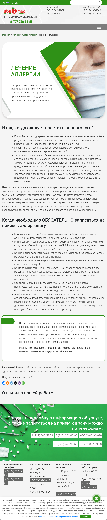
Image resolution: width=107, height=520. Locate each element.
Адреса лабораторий (89, 485)
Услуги (16, 35)
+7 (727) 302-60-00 (54, 13)
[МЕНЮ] (99, 27)
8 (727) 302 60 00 (66, 435)
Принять (85, 517)
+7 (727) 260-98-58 (91, 13)
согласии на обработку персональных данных (59, 517)
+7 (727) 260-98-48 (91, 10)
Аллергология (29, 35)
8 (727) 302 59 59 (42, 435)
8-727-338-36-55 (21, 21)
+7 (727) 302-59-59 (54, 10)
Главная (6, 35)
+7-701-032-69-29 (91, 435)
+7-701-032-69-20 (91, 444)
